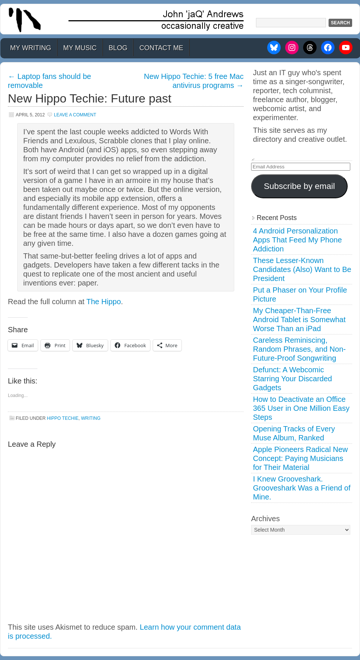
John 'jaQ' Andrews (180, 19)
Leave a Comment (75, 114)
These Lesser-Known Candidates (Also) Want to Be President (302, 269)
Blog (118, 48)
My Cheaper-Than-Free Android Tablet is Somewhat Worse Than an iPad (299, 319)
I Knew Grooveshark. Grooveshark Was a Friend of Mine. (301, 488)
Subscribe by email (299, 186)
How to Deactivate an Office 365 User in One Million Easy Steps (301, 408)
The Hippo (103, 301)
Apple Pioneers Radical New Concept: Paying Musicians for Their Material (300, 458)
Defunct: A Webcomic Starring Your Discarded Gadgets (292, 379)
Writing (90, 418)
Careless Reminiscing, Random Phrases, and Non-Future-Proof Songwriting (299, 349)
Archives (265, 518)
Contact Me (161, 48)
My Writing (30, 48)
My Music (80, 48)
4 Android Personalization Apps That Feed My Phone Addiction (297, 240)
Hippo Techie (62, 418)
